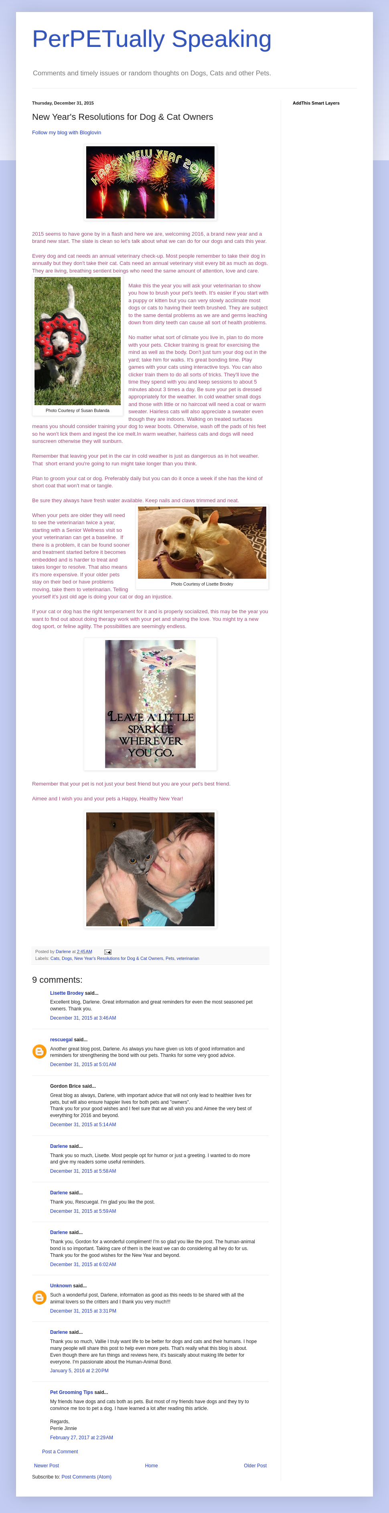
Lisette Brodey (66, 993)
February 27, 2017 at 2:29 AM (81, 1437)
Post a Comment (60, 1451)
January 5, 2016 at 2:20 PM (79, 1371)
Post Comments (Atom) (86, 1477)
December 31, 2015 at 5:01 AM (83, 1064)
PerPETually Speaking (152, 38)
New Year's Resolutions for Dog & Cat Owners (118, 958)
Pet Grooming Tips (71, 1392)
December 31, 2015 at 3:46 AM (83, 1018)
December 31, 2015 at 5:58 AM (83, 1171)
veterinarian (188, 958)
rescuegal (61, 1039)
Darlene (59, 1146)
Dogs (67, 958)
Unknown (61, 1286)
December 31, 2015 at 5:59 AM (83, 1211)
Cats (55, 958)
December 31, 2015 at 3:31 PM (83, 1311)
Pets (170, 958)
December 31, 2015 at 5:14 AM (83, 1124)
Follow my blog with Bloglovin (66, 132)
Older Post (255, 1466)
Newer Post (46, 1466)
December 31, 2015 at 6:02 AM (83, 1264)
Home (151, 1466)
